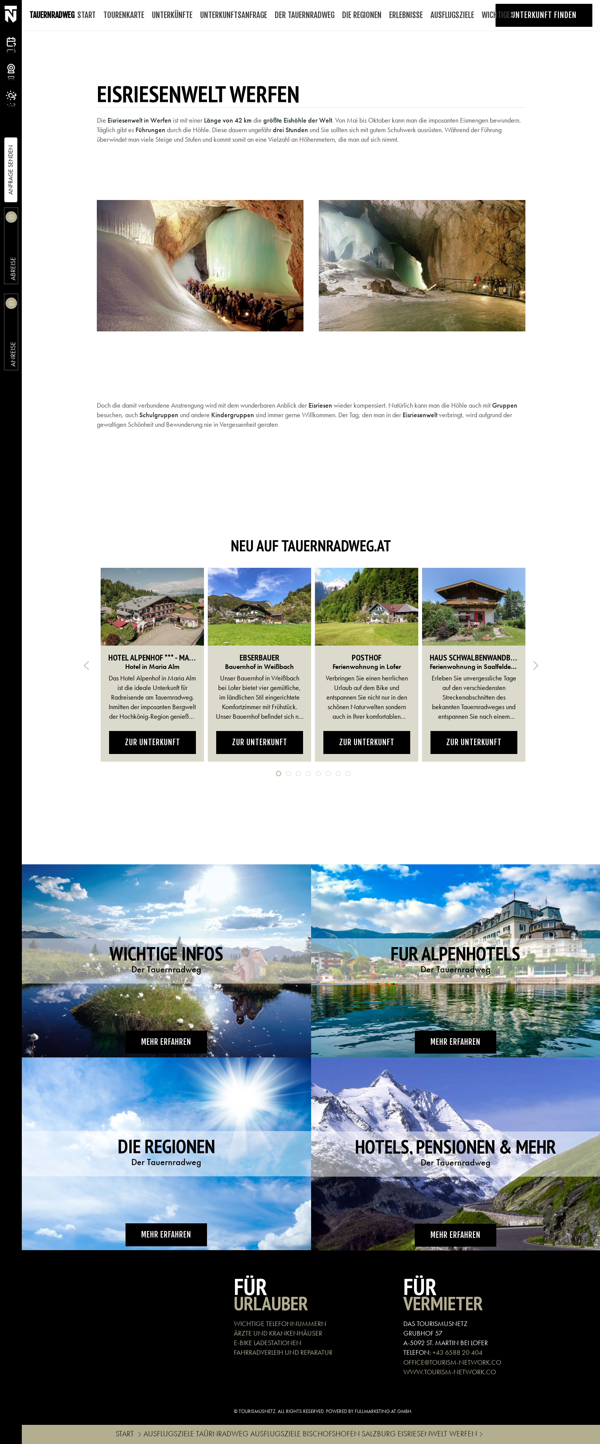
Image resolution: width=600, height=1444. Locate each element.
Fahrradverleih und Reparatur (283, 1352)
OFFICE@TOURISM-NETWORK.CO (452, 1362)
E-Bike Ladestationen (268, 1342)
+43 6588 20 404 (457, 1352)
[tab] (278, 773)
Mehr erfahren (166, 1042)
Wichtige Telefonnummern (280, 1323)
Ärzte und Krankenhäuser (278, 1333)
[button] (200, 265)
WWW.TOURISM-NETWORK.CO (449, 1371)
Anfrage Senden (11, 170)
